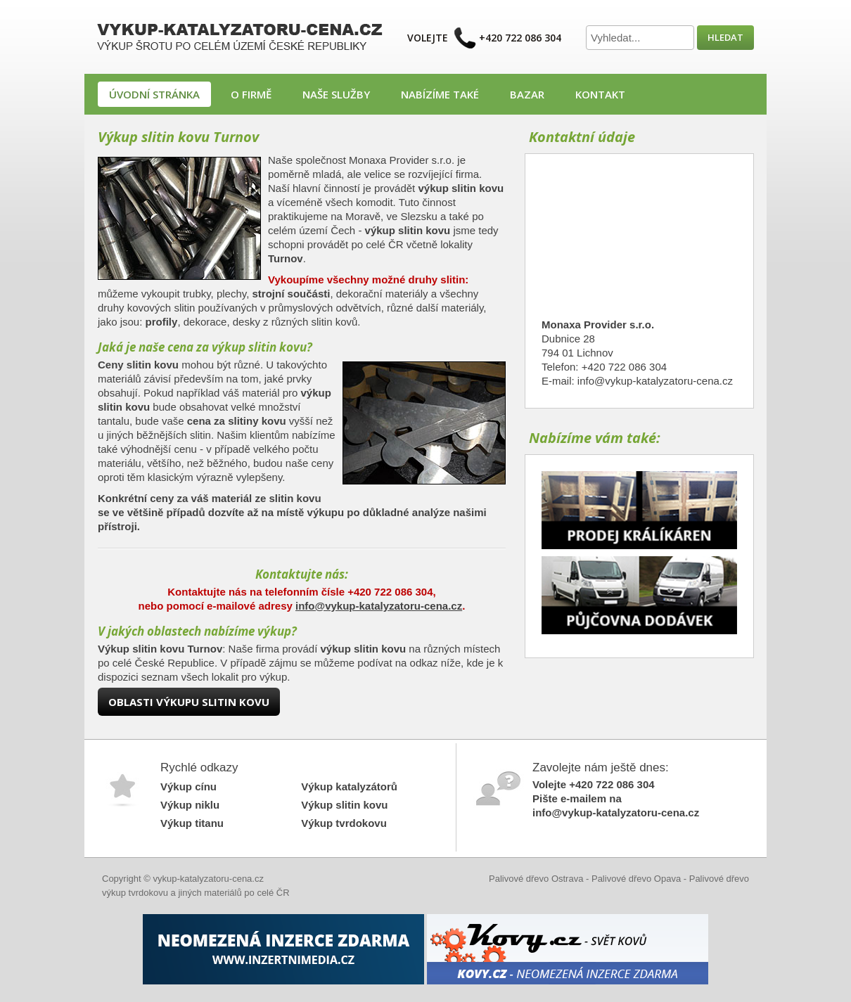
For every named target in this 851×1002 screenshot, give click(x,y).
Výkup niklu (189, 805)
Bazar (527, 94)
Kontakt (600, 94)
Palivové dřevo (719, 878)
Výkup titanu (192, 823)
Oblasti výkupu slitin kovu (188, 702)
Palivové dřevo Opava (636, 878)
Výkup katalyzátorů (349, 786)
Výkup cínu (188, 786)
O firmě (251, 94)
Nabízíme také (440, 94)
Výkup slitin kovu (344, 805)
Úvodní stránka (154, 94)
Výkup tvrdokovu (344, 823)
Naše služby (336, 94)
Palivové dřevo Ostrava (536, 878)
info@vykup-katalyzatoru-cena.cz (378, 606)
